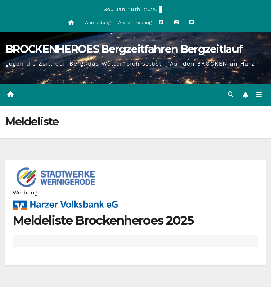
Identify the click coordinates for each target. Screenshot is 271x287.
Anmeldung (98, 22)
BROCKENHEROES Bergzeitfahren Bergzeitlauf (123, 49)
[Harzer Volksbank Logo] (67, 204)
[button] (231, 94)
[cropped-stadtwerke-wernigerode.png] (56, 176)
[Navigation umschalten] (259, 95)
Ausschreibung (135, 22)
